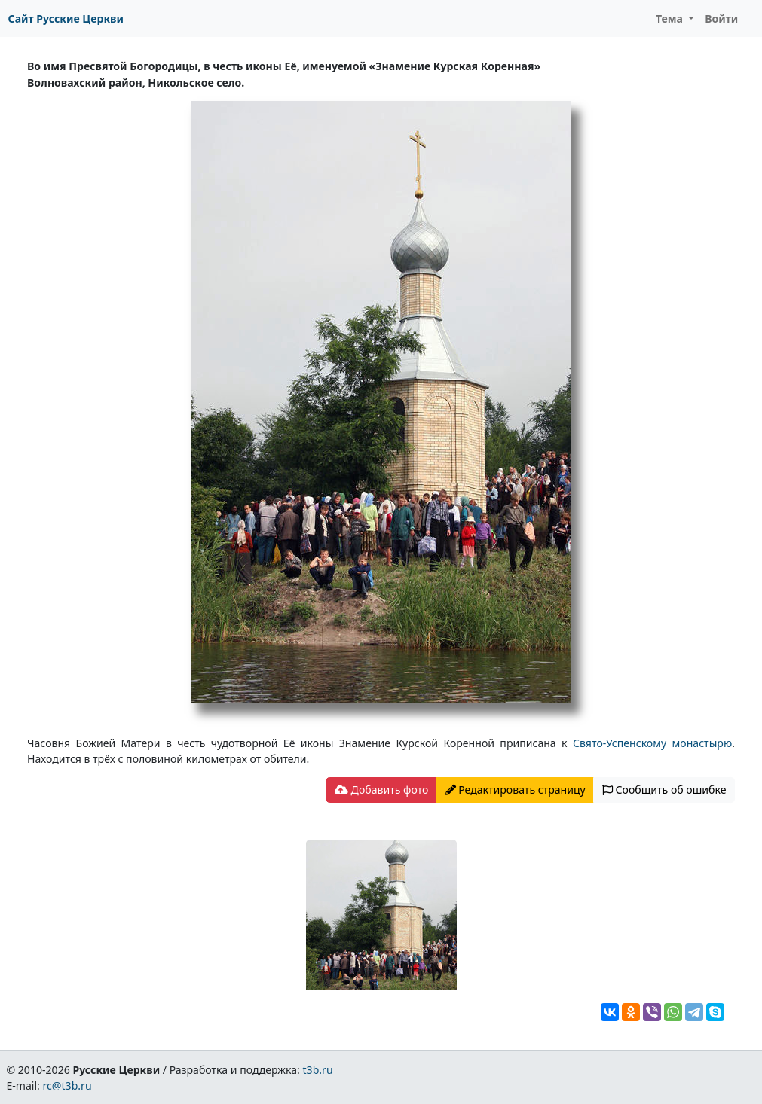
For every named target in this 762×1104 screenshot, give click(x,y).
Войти (721, 18)
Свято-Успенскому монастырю (652, 743)
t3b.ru (318, 1070)
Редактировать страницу (515, 789)
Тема (671, 18)
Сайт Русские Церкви (66, 18)
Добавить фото (381, 789)
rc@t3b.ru (67, 1085)
